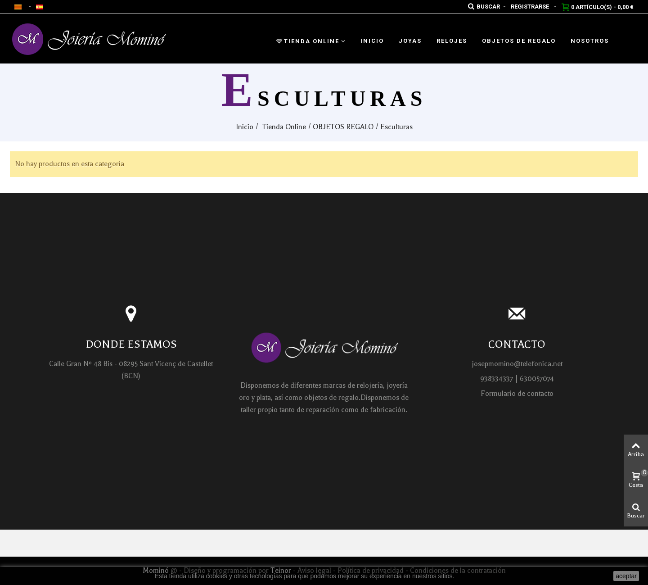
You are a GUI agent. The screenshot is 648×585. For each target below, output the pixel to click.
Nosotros (590, 40)
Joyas (410, 40)
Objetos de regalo (519, 40)
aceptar (626, 576)
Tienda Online (307, 41)
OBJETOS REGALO (343, 127)
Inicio (372, 40)
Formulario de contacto (517, 394)
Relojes (451, 40)
